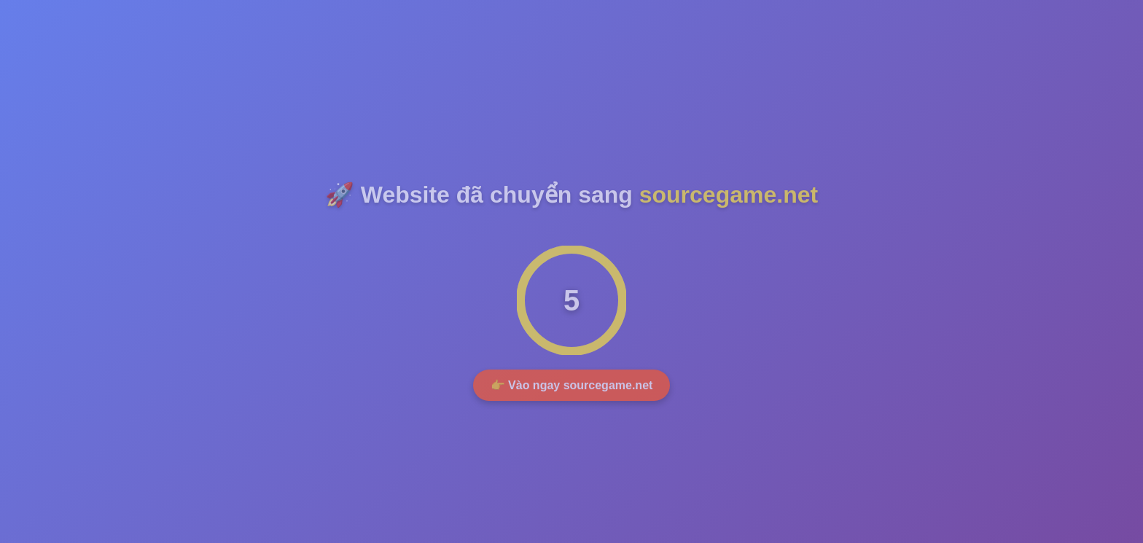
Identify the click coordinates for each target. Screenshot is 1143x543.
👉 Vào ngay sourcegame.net (572, 386)
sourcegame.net (728, 196)
